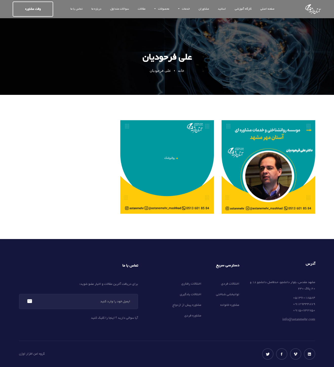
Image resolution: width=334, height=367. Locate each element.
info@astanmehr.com (298, 320)
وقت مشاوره (33, 9)
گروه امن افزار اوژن (32, 354)
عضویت (29, 301)
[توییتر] (267, 354)
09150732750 (304, 310)
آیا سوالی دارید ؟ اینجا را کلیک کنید (114, 318)
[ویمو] (295, 354)
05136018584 (304, 298)
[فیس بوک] (281, 354)
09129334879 (304, 304)
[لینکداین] (309, 354)
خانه (181, 71)
